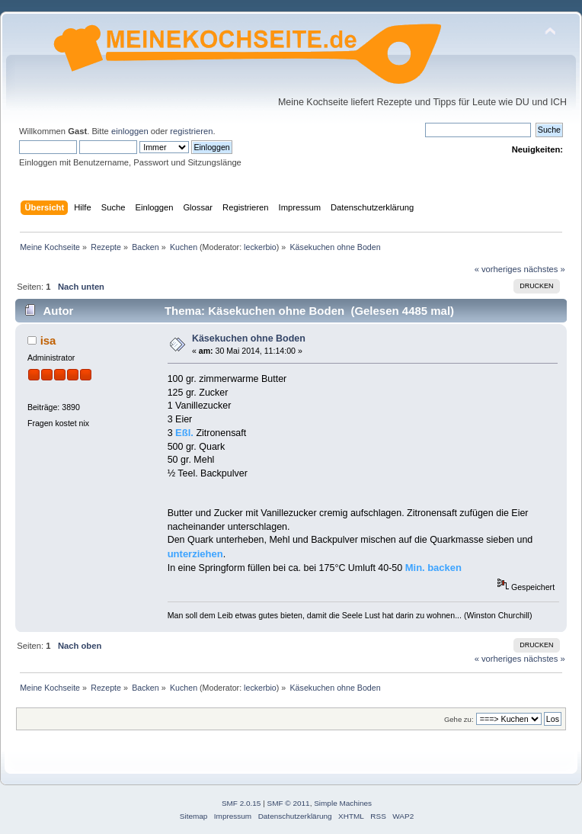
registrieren (191, 131)
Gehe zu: (459, 719)
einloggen (130, 131)
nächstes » (544, 269)
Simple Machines (343, 803)
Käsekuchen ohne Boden (248, 338)
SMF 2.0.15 (241, 803)
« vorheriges (498, 269)
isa (48, 340)
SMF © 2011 (288, 803)
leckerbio (260, 247)
